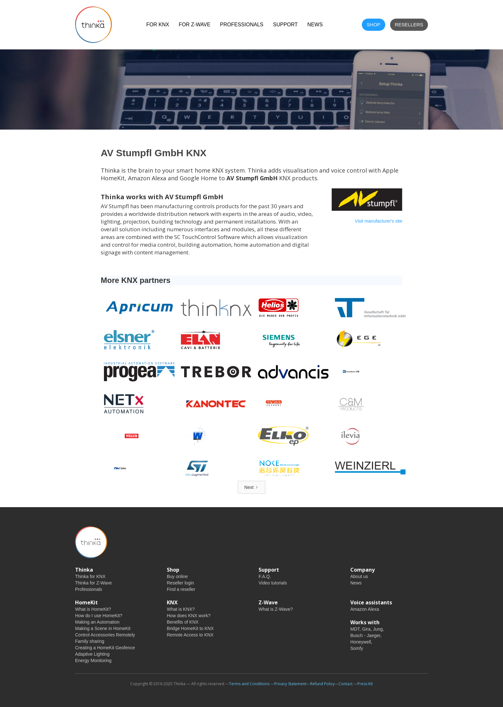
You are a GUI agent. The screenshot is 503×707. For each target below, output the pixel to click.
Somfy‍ (356, 648)
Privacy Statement (290, 683)
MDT (355, 629)
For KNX (157, 24)
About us (359, 576)
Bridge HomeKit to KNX (190, 628)
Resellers (409, 24)
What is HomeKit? (93, 609)
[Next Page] (252, 487)
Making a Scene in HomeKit (103, 628)
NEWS (315, 24)
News (356, 582)
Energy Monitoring (93, 660)
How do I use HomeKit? (98, 615)
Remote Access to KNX (190, 634)
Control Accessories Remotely (105, 634)
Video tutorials (273, 582)
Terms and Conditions (249, 683)
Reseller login (180, 582)
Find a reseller (181, 589)
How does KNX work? (188, 615)
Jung (378, 629)
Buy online (177, 576)
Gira (366, 629)
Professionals (241, 24)
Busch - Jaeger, (365, 635)
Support (285, 24)
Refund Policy (322, 683)
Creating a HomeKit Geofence (105, 647)
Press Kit (365, 683)
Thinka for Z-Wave (93, 582)
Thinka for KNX (90, 576)
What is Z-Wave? (276, 609)
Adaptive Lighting (92, 654)
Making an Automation (97, 622)
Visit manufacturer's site (378, 221)
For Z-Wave (194, 24)
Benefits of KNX (183, 622)
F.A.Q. (265, 576)
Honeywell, (361, 641)
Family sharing (89, 641)
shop (373, 24)
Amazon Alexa (364, 609)
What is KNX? (181, 609)
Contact (345, 683)
